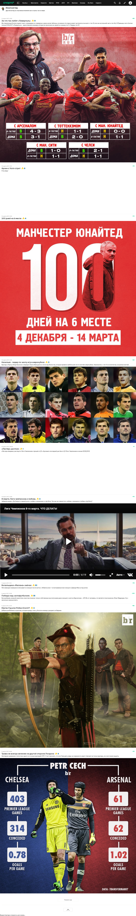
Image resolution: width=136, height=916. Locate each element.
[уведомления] (119, 2)
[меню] (18, 3)
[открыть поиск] (115, 2)
